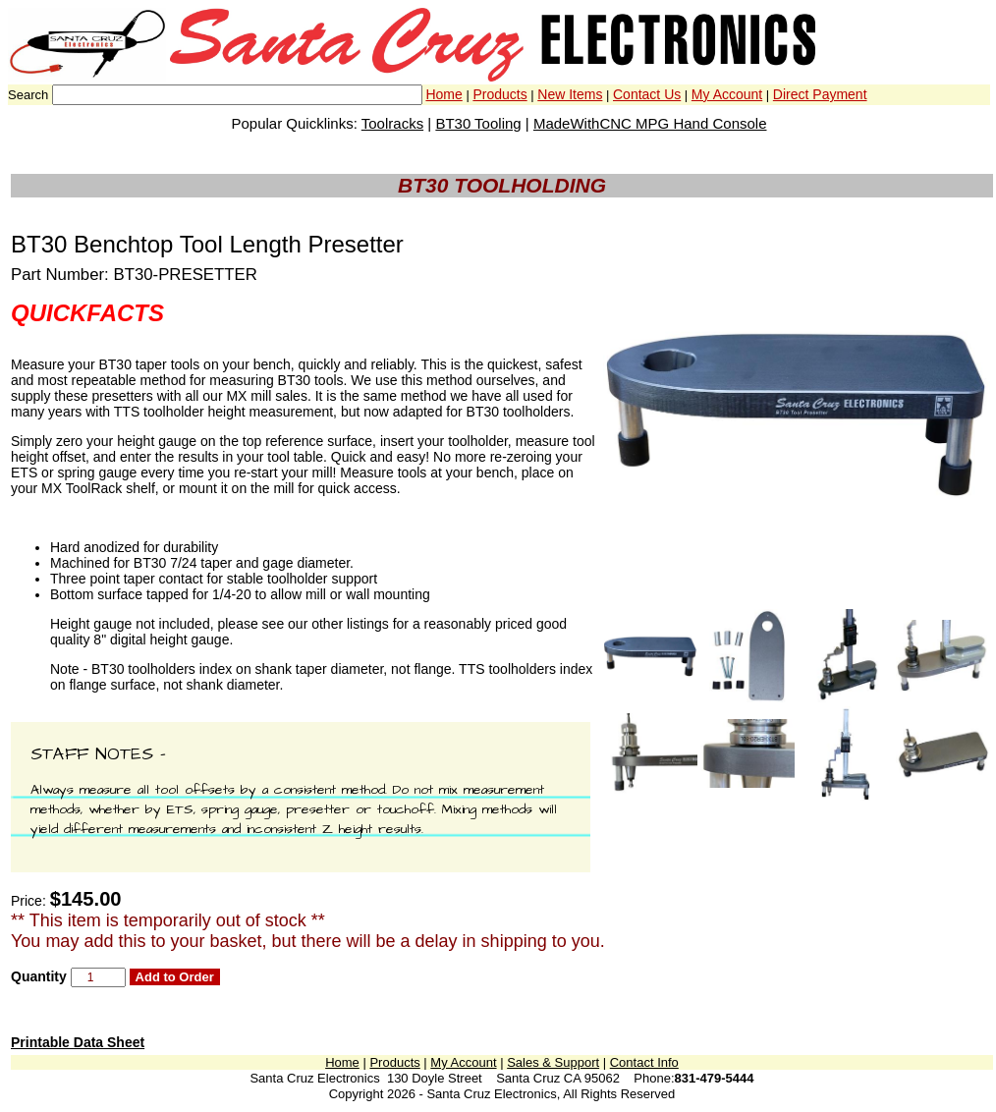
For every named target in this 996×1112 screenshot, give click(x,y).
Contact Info (644, 1062)
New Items (569, 94)
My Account (727, 94)
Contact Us (647, 94)
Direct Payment (820, 94)
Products (499, 94)
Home (443, 94)
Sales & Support (553, 1062)
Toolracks (392, 123)
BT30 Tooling (478, 123)
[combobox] (237, 94)
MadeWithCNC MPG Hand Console (650, 123)
